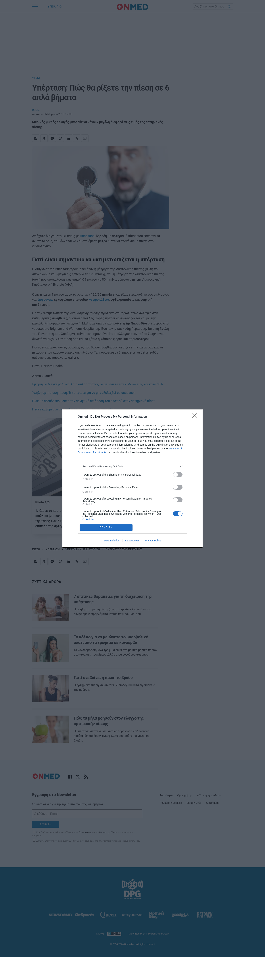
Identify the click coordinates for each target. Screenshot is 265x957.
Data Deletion (112, 540)
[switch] (178, 474)
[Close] (195, 416)
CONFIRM (106, 527)
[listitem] (132, 466)
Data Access (132, 540)
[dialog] (132, 478)
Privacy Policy (153, 540)
